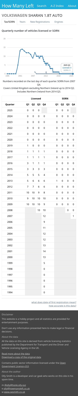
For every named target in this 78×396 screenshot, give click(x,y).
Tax (9, 21)
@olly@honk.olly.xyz (15, 385)
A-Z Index (57, 6)
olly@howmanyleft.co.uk (17, 388)
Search (41, 6)
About (72, 6)
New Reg (40, 21)
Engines (58, 21)
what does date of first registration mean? (54, 302)
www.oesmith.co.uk (14, 392)
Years (22, 21)
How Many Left (18, 6)
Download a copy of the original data (21, 357)
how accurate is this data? (62, 305)
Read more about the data (16, 353)
